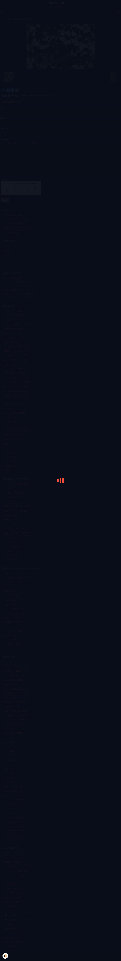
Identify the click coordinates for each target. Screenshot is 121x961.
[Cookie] (5, 956)
